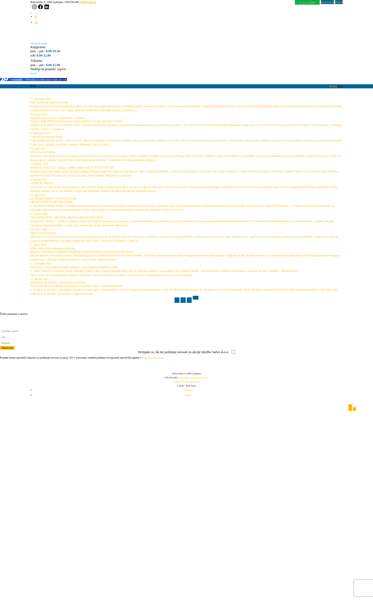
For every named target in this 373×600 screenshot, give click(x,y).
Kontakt (33, 73)
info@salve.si (88, 2)
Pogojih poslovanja (152, 357)
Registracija (327, 2)
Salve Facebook (200, 377)
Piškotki (196, 381)
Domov (333, 86)
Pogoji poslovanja (181, 381)
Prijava (339, 2)
